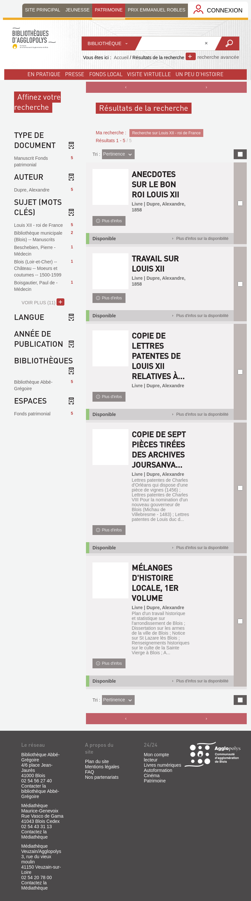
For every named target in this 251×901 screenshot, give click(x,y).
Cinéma (151, 775)
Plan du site (97, 761)
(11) (43, 302)
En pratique (43, 74)
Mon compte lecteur (156, 757)
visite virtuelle (149, 74)
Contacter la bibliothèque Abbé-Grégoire (40, 791)
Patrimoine (155, 780)
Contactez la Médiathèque (34, 834)
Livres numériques (162, 765)
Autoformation (158, 770)
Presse (74, 74)
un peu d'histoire (200, 74)
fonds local (106, 74)
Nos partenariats (102, 777)
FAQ (89, 772)
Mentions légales (102, 766)
